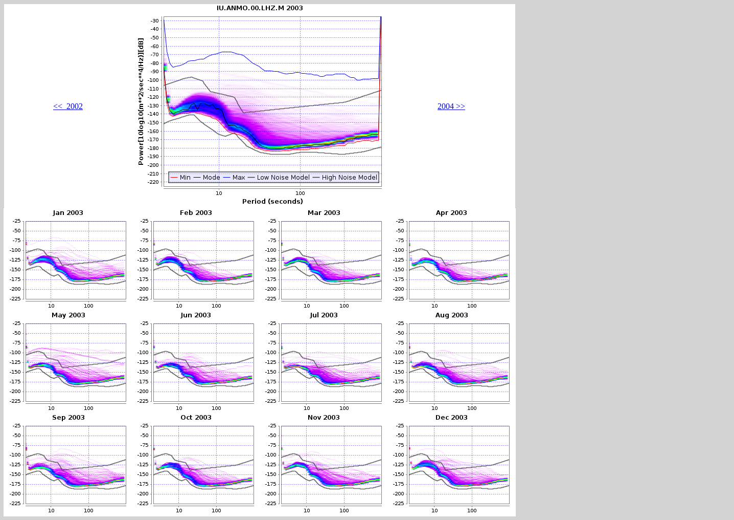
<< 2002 (68, 106)
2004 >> (451, 106)
